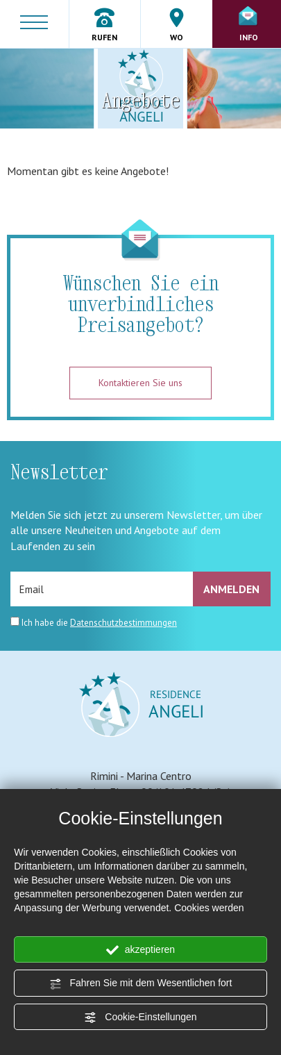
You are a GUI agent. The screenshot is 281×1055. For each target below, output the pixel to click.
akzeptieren (140, 950)
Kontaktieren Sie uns (140, 382)
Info (248, 24)
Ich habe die (99, 623)
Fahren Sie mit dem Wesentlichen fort (140, 983)
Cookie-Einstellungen (140, 1017)
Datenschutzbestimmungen (123, 623)
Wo (177, 25)
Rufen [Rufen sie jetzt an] (105, 25)
